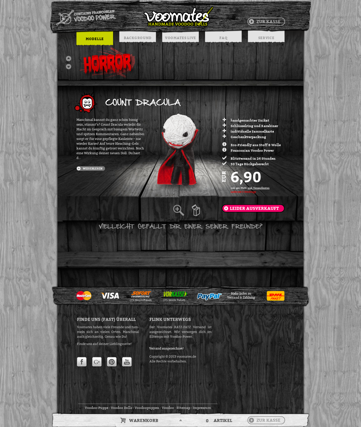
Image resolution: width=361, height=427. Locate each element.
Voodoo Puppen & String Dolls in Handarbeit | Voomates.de (134, 16)
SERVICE (266, 37)
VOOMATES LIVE (180, 37)
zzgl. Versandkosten (258, 188)
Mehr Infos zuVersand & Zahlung (241, 295)
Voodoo (168, 407)
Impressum (202, 407)
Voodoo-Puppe (96, 407)
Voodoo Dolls (121, 407)
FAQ (223, 37)
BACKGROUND (137, 37)
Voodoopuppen (147, 407)
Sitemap (183, 407)
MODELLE (95, 38)
